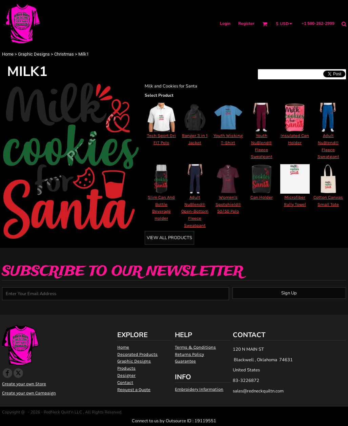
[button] (264, 23)
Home (8, 54)
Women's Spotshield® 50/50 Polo (228, 204)
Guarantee (185, 361)
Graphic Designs (34, 54)
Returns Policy (189, 354)
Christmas (64, 54)
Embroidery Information (199, 389)
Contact (125, 382)
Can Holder (261, 197)
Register (246, 23)
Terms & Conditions (195, 347)
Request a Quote (133, 389)
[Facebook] (7, 373)
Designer (126, 375)
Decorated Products (137, 354)
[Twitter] (18, 373)
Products (126, 368)
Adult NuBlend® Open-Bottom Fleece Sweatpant (194, 211)
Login (225, 23)
